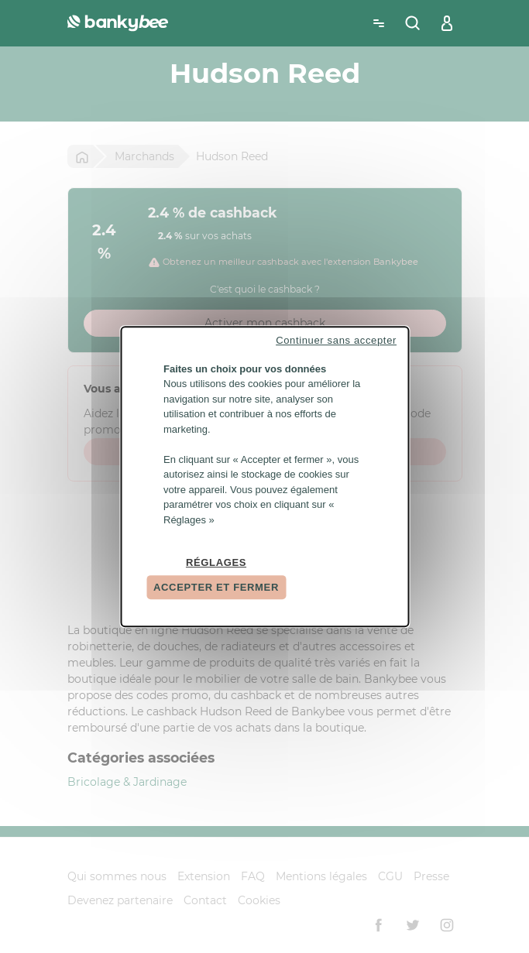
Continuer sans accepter (336, 340)
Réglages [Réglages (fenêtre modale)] (216, 562)
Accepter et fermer (216, 587)
